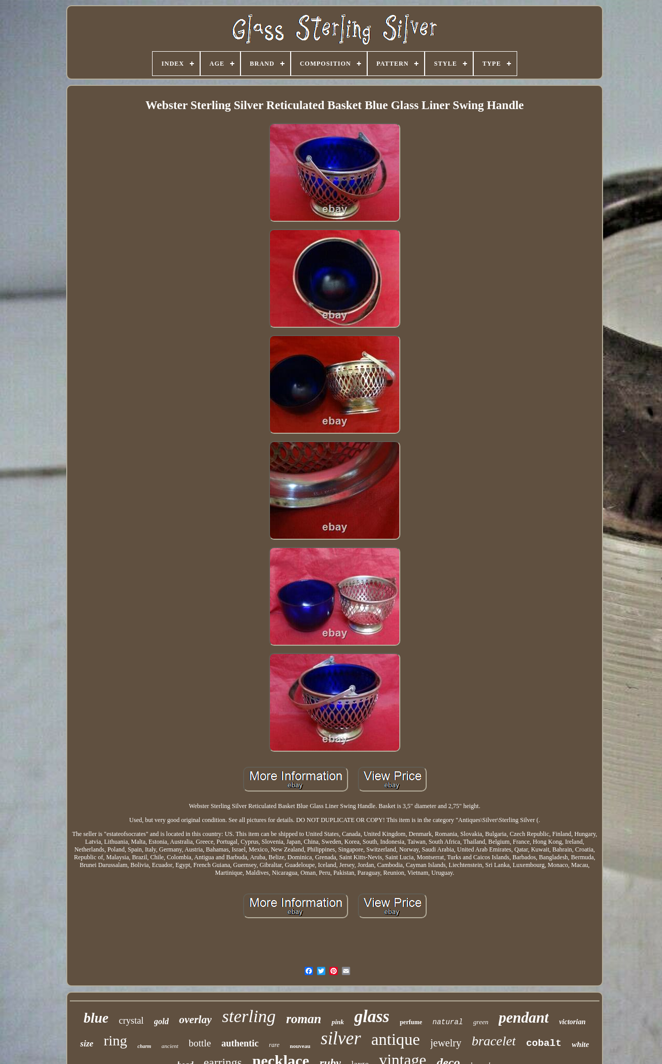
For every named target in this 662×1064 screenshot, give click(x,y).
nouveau (300, 1046)
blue (96, 1018)
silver (341, 1038)
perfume (411, 1022)
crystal (131, 1020)
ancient (169, 1046)
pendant (524, 1017)
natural (447, 1022)
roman (303, 1019)
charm (145, 1046)
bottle (200, 1043)
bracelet (494, 1040)
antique (395, 1039)
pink (338, 1022)
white (580, 1044)
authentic (240, 1043)
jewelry (445, 1042)
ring (115, 1040)
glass (371, 1016)
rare (274, 1044)
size (87, 1043)
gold (161, 1021)
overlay (195, 1019)
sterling (249, 1016)
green (480, 1022)
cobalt (543, 1043)
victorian (572, 1022)
